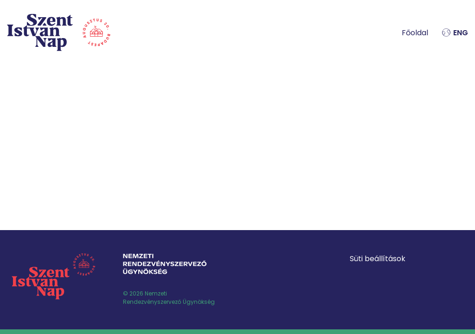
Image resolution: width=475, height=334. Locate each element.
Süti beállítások (377, 258)
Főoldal (415, 32)
